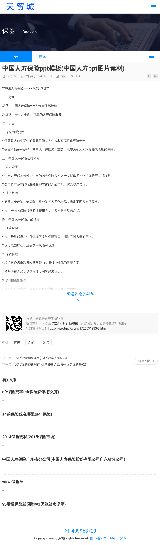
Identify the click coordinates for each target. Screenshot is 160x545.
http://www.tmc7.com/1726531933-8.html (77, 328)
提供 (46, 342)
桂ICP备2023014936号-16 (108, 538)
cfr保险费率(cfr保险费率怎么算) (30, 391)
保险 (63, 76)
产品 (31, 342)
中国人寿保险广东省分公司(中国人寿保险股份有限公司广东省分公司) (63, 459)
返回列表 (144, 361)
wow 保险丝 (12, 481)
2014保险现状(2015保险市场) (28, 436)
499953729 (83, 531)
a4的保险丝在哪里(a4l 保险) (27, 414)
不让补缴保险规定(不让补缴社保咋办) (41, 358)
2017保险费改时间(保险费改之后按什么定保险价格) (50, 364)
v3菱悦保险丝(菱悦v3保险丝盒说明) (34, 504)
